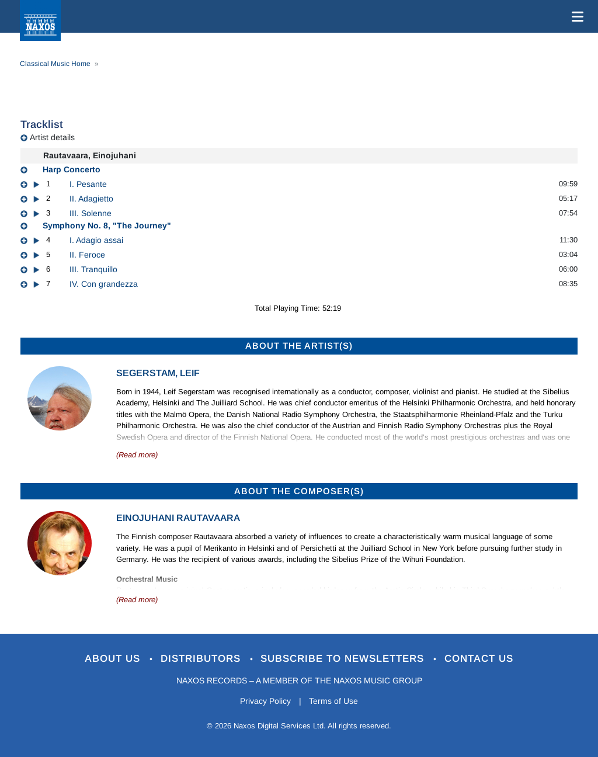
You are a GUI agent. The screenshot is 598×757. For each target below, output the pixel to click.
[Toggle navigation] (575, 16)
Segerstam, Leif (158, 373)
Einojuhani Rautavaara (178, 518)
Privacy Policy (265, 701)
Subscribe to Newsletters (344, 658)
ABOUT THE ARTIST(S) (299, 345)
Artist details (52, 137)
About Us (114, 658)
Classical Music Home (55, 64)
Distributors (202, 658)
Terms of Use (334, 701)
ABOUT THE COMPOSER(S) (299, 491)
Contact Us (479, 658)
